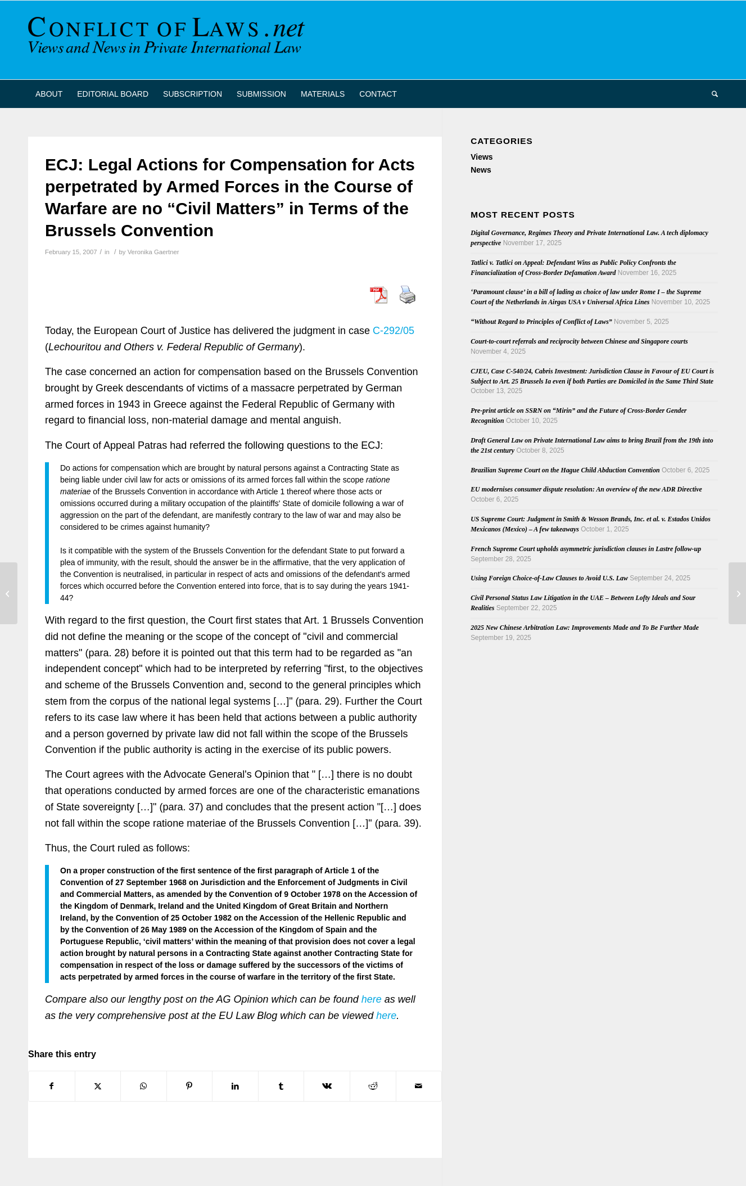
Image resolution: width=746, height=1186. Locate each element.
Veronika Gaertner (153, 252)
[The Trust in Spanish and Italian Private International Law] (737, 593)
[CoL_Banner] (168, 40)
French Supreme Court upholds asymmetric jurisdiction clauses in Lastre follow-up (586, 549)
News (481, 169)
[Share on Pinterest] (190, 1086)
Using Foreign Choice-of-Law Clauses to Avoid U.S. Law (549, 578)
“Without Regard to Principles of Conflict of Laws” (541, 322)
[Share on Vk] (327, 1086)
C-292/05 (393, 330)
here (371, 999)
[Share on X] (98, 1086)
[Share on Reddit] (373, 1086)
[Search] (711, 94)
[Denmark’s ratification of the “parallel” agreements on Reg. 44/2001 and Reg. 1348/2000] (8, 593)
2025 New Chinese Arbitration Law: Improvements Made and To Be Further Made (585, 628)
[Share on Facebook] (52, 1086)
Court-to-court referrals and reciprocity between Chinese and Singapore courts (579, 341)
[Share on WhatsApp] (143, 1086)
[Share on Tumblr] (281, 1086)
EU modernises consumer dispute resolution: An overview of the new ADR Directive (586, 489)
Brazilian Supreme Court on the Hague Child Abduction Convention (565, 470)
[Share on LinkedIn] (235, 1086)
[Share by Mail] (419, 1086)
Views (481, 156)
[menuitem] (49, 94)
